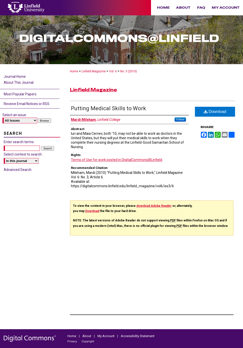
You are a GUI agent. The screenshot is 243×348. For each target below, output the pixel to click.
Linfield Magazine (94, 71)
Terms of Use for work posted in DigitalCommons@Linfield (116, 160)
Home (74, 71)
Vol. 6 (113, 71)
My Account (106, 336)
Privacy (72, 341)
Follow (180, 119)
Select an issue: (14, 115)
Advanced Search (17, 170)
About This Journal (18, 82)
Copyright (88, 341)
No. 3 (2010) (128, 71)
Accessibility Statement (137, 336)
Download (215, 111)
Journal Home (15, 77)
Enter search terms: (19, 142)
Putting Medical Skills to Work (108, 108)
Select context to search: (23, 154)
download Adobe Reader (154, 206)
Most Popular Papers (20, 94)
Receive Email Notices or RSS (26, 104)
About (87, 336)
